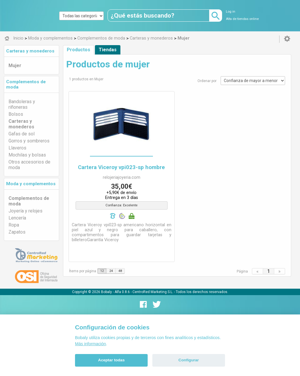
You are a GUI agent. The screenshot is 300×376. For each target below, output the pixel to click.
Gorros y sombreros (29, 141)
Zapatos (16, 232)
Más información (90, 343)
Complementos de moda (28, 201)
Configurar (188, 360)
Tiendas (108, 49)
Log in (230, 11)
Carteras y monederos (30, 51)
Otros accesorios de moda (29, 164)
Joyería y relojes (25, 211)
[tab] (31, 51)
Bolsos (15, 114)
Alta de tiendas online (242, 19)
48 (120, 271)
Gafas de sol (21, 134)
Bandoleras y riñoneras (21, 104)
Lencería (17, 218)
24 (111, 271)
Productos (78, 49)
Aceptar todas (111, 360)
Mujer (14, 65)
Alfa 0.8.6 (122, 292)
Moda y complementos (31, 183)
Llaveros (17, 148)
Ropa (13, 225)
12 (102, 271)
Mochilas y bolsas (27, 155)
